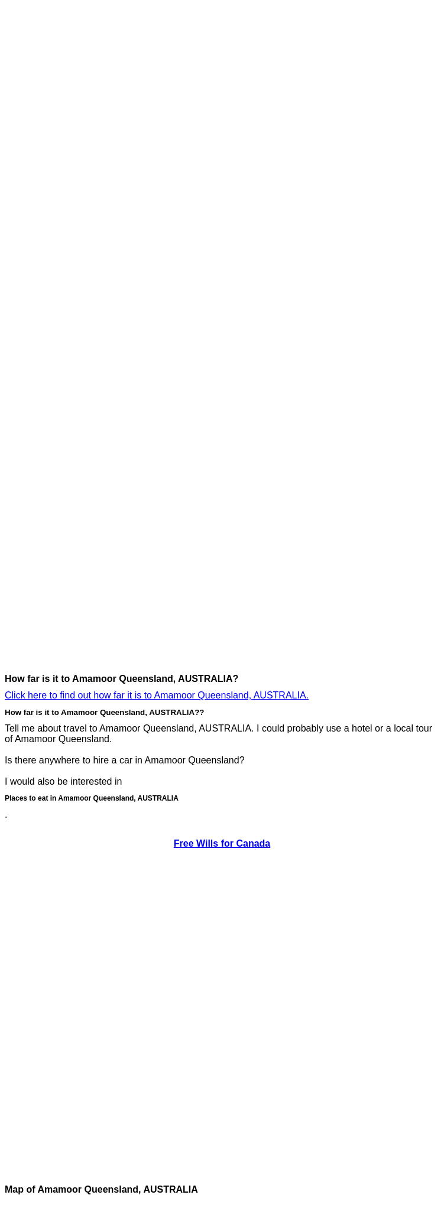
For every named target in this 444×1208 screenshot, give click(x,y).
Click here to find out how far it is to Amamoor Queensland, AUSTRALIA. (157, 695)
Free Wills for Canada (222, 843)
